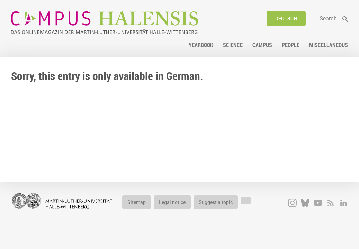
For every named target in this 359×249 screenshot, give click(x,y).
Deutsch (286, 18)
